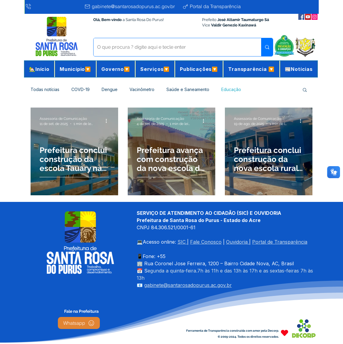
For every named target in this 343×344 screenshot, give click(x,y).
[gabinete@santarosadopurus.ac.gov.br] (132, 6)
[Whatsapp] (79, 323)
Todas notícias (45, 89)
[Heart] (284, 333)
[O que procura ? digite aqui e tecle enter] (173, 47)
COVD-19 (80, 89)
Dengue (110, 89)
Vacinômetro (142, 89)
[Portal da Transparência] (216, 6)
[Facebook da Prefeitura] (301, 17)
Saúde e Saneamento (187, 89)
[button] (75, 69)
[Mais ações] (108, 120)
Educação (231, 89)
